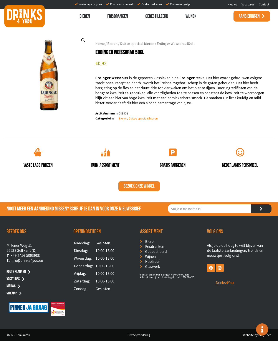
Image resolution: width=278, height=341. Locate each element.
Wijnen (191, 16)
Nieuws (232, 4)
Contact (264, 4)
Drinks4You (225, 282)
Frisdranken (117, 16)
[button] (83, 40)
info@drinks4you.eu (27, 260)
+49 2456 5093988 (25, 255)
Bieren (84, 16)
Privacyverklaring (139, 335)
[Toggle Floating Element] (262, 329)
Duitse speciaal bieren (137, 43)
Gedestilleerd (156, 16)
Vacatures (248, 4)
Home (100, 43)
